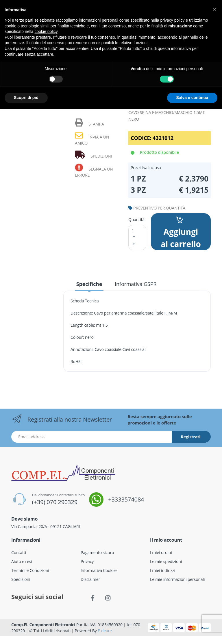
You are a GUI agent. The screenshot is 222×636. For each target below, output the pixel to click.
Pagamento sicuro (97, 552)
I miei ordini (161, 552)
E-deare (105, 630)
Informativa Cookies (99, 570)
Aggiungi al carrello (181, 232)
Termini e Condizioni (30, 570)
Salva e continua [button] (192, 97)
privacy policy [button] (172, 20)
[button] (214, 9)
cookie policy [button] (46, 31)
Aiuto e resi (21, 561)
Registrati (191, 436)
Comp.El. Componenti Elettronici (43, 624)
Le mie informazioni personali (177, 579)
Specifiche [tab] (89, 283)
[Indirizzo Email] (91, 437)
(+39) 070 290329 (54, 502)
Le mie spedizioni (166, 561)
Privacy (87, 561)
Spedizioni (20, 579)
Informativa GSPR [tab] (135, 283)
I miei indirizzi (162, 570)
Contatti (18, 552)
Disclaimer (90, 579)
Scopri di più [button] (26, 97)
